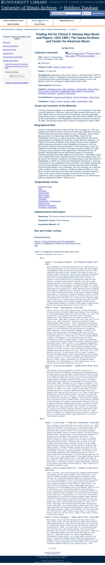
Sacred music (88, 91)
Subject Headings (13, 24)
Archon (51, 560)
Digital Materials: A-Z (67, 20)
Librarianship (81, 89)
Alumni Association (31, 29)
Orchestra (54, 91)
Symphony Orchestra (47, 93)
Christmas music (54, 89)
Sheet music (94, 97)
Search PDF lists (98, 13)
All (36, 246)
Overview (6, 42)
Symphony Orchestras (66, 93)
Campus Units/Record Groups (13, 20)
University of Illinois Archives (29, 7)
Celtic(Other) (82, 101)
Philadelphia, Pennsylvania (71, 91)
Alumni (42, 29)
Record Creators (40, 24)
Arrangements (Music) (63, 97)
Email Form (56, 553)
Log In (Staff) (52, 548)
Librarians (71, 89)
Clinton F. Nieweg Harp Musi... (58, 29)
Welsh (73, 101)
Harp (64, 89)
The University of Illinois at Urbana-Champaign (57, 562)
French (59, 101)
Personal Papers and (16, 64)
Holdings (20, 29)
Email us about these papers (16, 83)
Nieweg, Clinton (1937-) (63, 67)
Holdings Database (81, 7)
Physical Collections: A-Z (40, 20)
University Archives (7, 29)
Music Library (93, 89)
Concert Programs (80, 97)
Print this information (85, 56)
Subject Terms (8, 53)
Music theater (43, 91)
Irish (90, 101)
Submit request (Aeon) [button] (75, 53)
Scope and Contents (10, 46)
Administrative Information (12, 57)
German (66, 101)
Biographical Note (9, 50)
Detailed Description (10, 61)
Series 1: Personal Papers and (54, 241)
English (52, 101)
